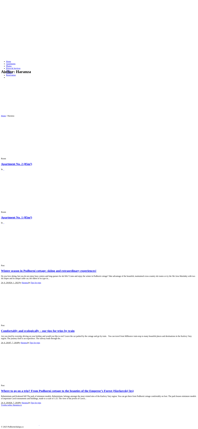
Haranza (25, 283)
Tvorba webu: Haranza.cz (11, 405)
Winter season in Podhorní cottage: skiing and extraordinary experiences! (48, 270)
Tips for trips (36, 283)
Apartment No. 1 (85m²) (16, 217)
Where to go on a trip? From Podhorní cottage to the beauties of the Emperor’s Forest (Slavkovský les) (67, 390)
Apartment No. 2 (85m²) (16, 164)
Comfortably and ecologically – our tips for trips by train (38, 330)
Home (3, 116)
